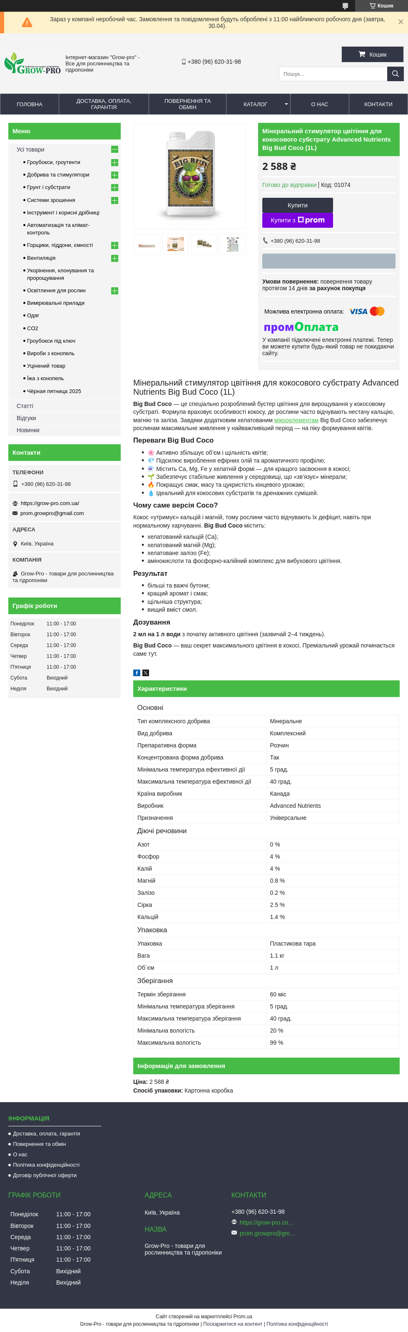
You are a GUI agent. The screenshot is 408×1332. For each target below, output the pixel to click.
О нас (319, 104)
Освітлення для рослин (56, 290)
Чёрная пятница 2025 (54, 391)
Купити (298, 205)
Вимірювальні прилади (56, 303)
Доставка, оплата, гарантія (104, 104)
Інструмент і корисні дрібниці (63, 212)
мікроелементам (296, 420)
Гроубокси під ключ (51, 341)
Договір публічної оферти (45, 1175)
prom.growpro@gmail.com (52, 513)
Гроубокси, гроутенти (53, 162)
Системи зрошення (51, 200)
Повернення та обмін (187, 104)
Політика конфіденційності (46, 1165)
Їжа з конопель (45, 378)
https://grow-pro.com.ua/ (50, 503)
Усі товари (31, 149)
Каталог (255, 104)
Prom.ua (243, 1317)
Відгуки (26, 418)
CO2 (32, 328)
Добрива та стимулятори (58, 175)
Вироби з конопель (51, 353)
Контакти (378, 104)
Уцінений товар (46, 366)
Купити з (297, 220)
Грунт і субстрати (48, 187)
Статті (25, 406)
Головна (29, 104)
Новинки (28, 430)
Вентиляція (41, 258)
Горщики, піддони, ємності (60, 245)
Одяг (33, 315)
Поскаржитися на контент (232, 1324)
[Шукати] (395, 74)
